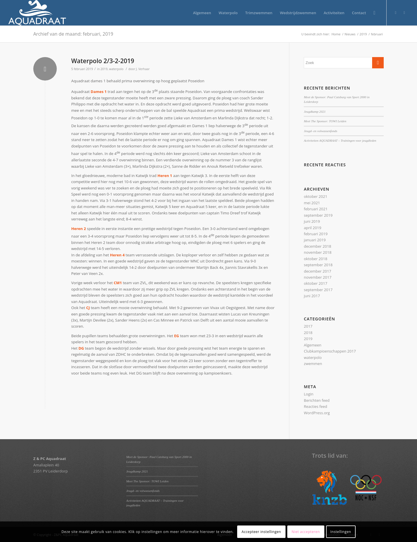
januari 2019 (314, 239)
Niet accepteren (306, 531)
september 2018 (318, 264)
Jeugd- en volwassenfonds (320, 131)
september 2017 (318, 289)
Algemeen (312, 345)
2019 (103, 69)
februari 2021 (316, 208)
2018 (308, 332)
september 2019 (318, 215)
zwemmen (313, 363)
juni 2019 (312, 221)
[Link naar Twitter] (395, 12)
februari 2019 (316, 233)
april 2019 (312, 227)
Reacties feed (315, 406)
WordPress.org (317, 412)
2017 (308, 326)
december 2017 (317, 271)
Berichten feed (317, 400)
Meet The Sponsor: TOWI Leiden (325, 121)
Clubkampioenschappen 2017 (330, 351)
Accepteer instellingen (261, 531)
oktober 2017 (315, 283)
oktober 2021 (315, 196)
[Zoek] (374, 12)
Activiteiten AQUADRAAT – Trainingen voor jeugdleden (340, 140)
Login (308, 394)
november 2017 (317, 277)
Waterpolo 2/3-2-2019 (102, 61)
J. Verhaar (142, 69)
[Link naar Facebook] (404, 12)
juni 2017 (312, 295)
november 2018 (317, 252)
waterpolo (116, 69)
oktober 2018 (315, 258)
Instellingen (340, 531)
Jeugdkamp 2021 (314, 111)
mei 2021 (312, 202)
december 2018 (317, 246)
